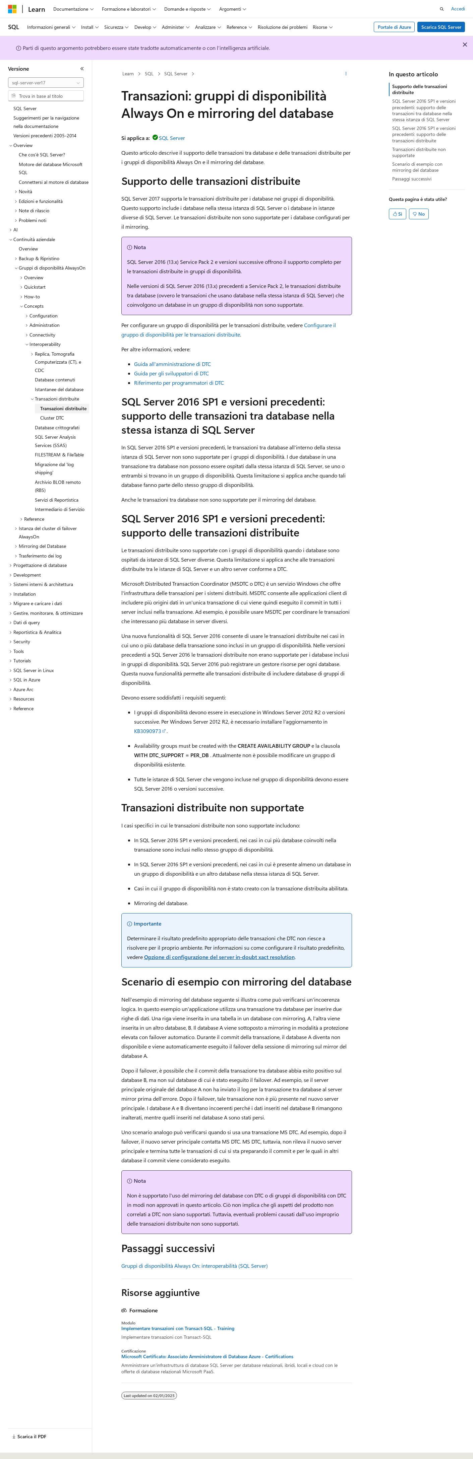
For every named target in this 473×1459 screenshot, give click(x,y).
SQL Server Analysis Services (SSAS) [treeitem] (55, 441)
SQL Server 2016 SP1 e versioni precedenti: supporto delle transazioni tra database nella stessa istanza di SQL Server (424, 110)
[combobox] (46, 82)
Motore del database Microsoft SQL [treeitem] (50, 168)
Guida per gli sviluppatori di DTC (171, 373)
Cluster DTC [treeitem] (52, 418)
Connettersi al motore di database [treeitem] (53, 182)
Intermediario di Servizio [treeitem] (59, 509)
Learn (128, 73)
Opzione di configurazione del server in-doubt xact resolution (219, 956)
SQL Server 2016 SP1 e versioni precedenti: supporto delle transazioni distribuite (424, 134)
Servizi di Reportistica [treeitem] (56, 500)
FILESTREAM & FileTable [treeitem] (59, 454)
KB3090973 (147, 730)
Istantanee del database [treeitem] (59, 389)
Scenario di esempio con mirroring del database (417, 167)
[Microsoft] (12, 9)
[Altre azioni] (346, 74)
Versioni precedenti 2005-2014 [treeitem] (44, 135)
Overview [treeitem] (28, 248)
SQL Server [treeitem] (25, 108)
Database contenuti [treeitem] (55, 379)
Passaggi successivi (411, 178)
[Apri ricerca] (442, 9)
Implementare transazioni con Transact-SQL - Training (177, 1328)
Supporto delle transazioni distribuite (419, 89)
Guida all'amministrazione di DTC (172, 363)
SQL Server (175, 73)
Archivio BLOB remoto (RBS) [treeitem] (58, 486)
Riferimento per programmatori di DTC (179, 382)
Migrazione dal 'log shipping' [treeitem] (54, 468)
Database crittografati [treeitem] (57, 427)
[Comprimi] (82, 69)
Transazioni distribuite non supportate (419, 152)
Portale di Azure (394, 27)
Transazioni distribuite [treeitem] (63, 408)
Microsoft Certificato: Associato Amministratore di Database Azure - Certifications (207, 1357)
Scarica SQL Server (441, 27)
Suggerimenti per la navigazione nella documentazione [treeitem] (46, 122)
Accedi (458, 8)
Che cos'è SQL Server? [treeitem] (42, 154)
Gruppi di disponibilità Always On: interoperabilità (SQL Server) (194, 1265)
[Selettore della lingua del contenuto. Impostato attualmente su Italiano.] (22, 1448)
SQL (149, 73)
